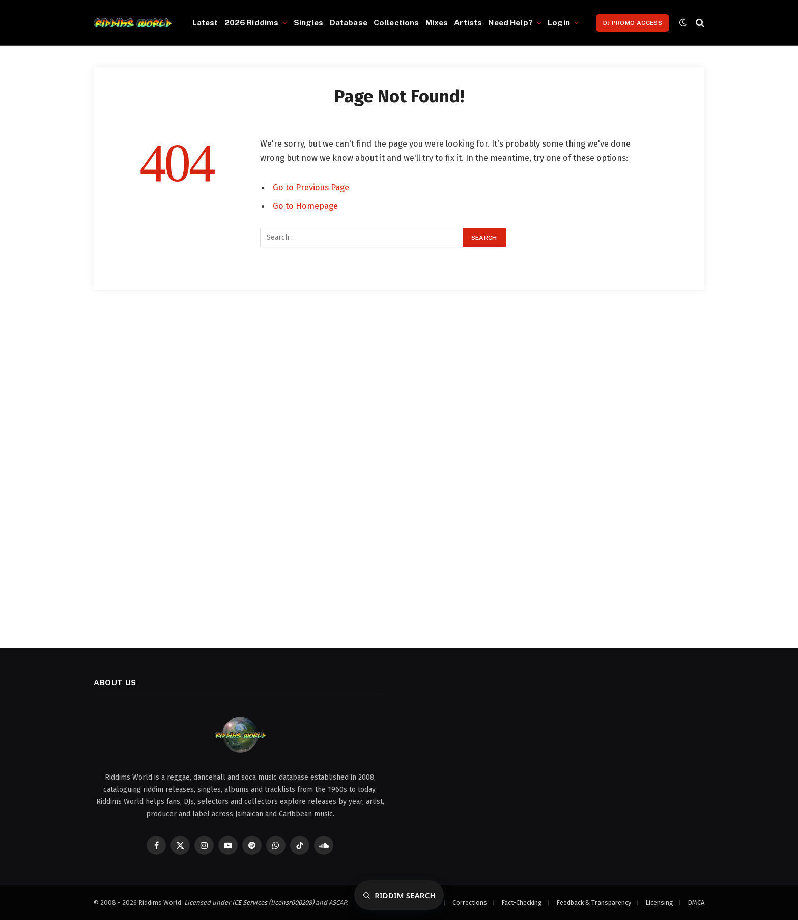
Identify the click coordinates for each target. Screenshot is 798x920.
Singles (309, 22)
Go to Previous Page (311, 187)
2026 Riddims (251, 22)
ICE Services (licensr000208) (273, 902)
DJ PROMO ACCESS (632, 22)
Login (559, 22)
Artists (468, 22)
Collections (396, 22)
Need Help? (510, 22)
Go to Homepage (305, 205)
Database (348, 22)
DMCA (696, 902)
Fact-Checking (521, 902)
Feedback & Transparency (593, 902)
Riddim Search (405, 895)
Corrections (469, 902)
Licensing (659, 902)
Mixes (436, 22)
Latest (205, 22)
